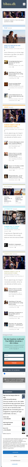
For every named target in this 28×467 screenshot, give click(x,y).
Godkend (15, 452)
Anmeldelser (12, 94)
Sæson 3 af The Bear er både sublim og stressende (16, 173)
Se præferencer (15, 460)
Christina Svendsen (9, 55)
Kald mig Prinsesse (8, 429)
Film (21, 55)
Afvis (15, 456)
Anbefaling (11, 84)
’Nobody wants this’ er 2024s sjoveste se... (8, 205)
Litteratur (6, 237)
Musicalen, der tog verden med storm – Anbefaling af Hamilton (16, 332)
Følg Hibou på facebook (12, 376)
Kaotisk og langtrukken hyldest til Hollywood (15, 90)
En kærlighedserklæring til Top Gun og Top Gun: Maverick (15, 69)
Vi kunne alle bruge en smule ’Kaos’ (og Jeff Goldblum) (16, 149)
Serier (16, 136)
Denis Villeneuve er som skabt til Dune (12, 53)
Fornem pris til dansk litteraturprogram (11, 234)
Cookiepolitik (14, 464)
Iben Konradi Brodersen (10, 406)
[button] (27, 435)
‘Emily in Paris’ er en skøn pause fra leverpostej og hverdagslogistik (15, 161)
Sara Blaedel (7, 425)
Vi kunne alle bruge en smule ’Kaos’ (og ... (19, 205)
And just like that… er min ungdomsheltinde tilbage (15, 183)
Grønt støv (6, 423)
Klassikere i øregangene (15, 251)
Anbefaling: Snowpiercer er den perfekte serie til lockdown (16, 320)
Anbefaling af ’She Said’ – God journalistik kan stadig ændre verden (16, 80)
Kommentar (11, 186)
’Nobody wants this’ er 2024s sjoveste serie (14, 27)
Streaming (19, 94)
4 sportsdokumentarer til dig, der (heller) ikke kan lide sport (16, 103)
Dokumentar (12, 107)
